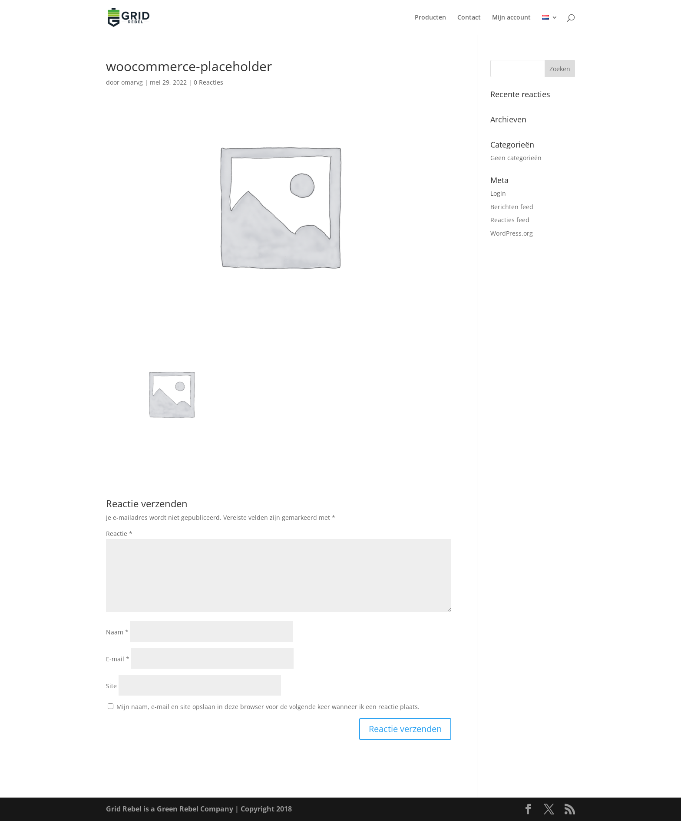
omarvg (132, 82)
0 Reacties (208, 82)
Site (111, 686)
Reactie (119, 533)
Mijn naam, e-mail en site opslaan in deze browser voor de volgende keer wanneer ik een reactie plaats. (268, 707)
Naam (117, 632)
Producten (430, 17)
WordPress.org (511, 233)
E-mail (117, 659)
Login (498, 193)
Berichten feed (511, 207)
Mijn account (511, 17)
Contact (469, 17)
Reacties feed (509, 220)
